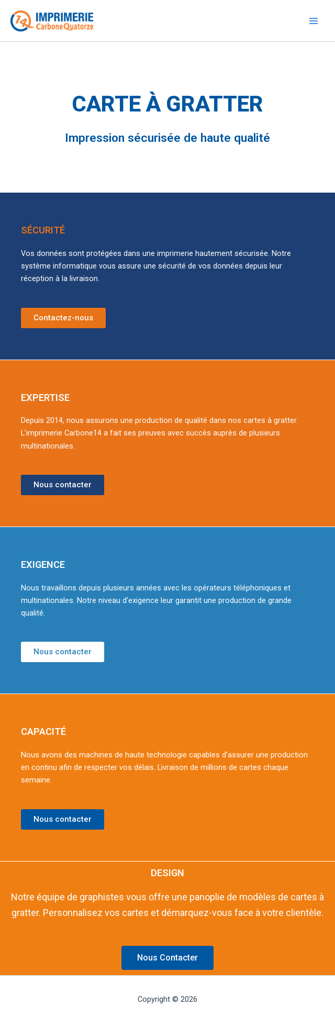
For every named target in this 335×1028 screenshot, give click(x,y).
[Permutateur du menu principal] (314, 21)
